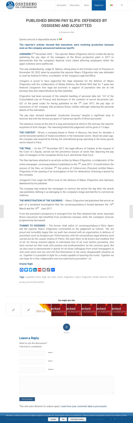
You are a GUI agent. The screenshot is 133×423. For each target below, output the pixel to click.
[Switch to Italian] (60, 39)
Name (50, 352)
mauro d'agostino (65, 277)
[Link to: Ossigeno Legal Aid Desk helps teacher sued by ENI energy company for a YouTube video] (43, 310)
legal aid (46, 277)
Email (50, 361)
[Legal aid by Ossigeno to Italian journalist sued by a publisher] (2, 211)
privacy (22, 282)
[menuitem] (61, 5)
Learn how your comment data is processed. (84, 406)
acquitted (29, 277)
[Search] (121, 5)
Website (51, 369)
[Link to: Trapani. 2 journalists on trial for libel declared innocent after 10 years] (58, 310)
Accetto (53, 419)
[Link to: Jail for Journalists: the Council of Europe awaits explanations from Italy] (74, 310)
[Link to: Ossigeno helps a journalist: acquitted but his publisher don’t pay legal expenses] (28, 310)
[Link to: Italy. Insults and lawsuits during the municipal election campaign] (89, 310)
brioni (38, 277)
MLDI (111, 277)
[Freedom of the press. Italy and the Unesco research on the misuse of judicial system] (131, 211)
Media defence (100, 277)
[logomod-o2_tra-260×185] (21, 5)
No (63, 419)
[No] (130, 418)
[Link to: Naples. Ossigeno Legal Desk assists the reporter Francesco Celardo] (104, 310)
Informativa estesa (77, 419)
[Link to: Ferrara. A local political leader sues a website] (119, 310)
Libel (53, 277)
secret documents (35, 282)
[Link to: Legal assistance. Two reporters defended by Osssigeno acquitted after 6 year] (13, 310)
